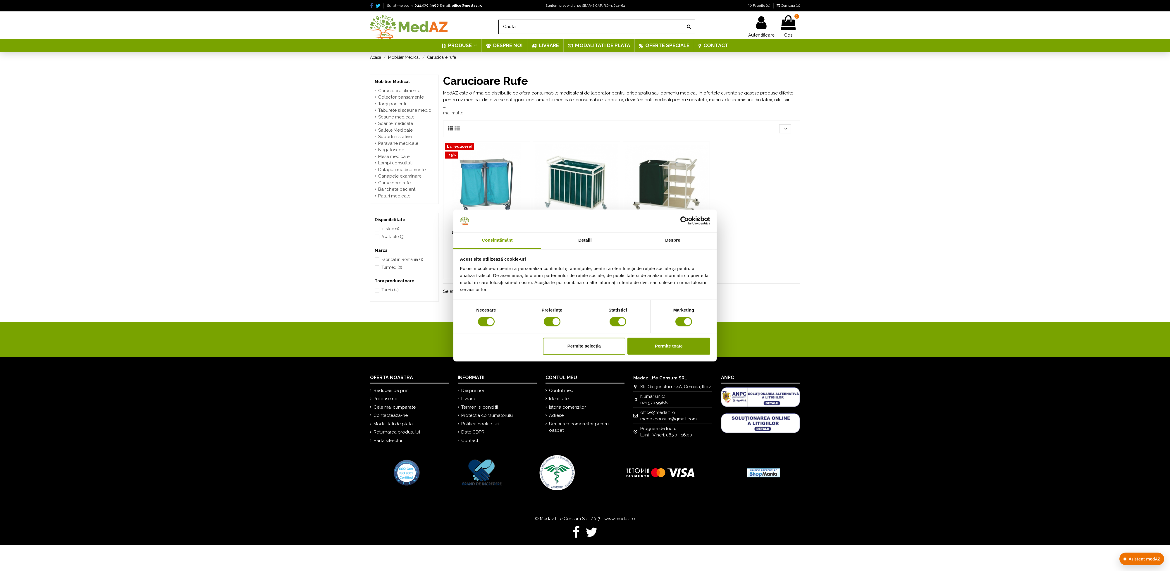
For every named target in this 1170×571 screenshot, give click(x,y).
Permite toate (669, 345)
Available (393, 236)
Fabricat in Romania (402, 259)
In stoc (390, 228)
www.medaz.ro (619, 518)
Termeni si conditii (479, 407)
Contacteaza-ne (391, 415)
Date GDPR (472, 432)
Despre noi (472, 390)
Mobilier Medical (392, 81)
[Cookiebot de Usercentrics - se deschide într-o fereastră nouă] (684, 220)
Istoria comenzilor (567, 407)
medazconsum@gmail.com (668, 419)
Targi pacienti (392, 103)
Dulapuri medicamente (402, 169)
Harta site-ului (388, 440)
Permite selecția (584, 345)
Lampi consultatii (395, 163)
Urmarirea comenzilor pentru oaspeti (579, 427)
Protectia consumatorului (487, 415)
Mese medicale (394, 156)
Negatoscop (391, 149)
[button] (459, 45)
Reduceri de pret (391, 390)
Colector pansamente (401, 97)
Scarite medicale (395, 123)
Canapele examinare (399, 176)
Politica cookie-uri (480, 423)
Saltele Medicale (395, 130)
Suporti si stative (395, 136)
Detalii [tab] (585, 240)
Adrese (556, 415)
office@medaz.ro (467, 6)
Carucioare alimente (399, 90)
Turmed (391, 267)
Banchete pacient (396, 189)
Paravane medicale (398, 143)
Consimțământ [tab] (497, 240)
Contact (469, 440)
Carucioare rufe (394, 182)
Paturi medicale (394, 196)
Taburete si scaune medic (404, 110)
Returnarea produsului (397, 432)
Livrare (468, 398)
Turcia (390, 290)
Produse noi (386, 398)
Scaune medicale (396, 117)
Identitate (559, 398)
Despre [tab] (672, 240)
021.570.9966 (426, 6)
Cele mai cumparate (395, 407)
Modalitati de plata (393, 423)
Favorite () (760, 6)
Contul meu (561, 390)
